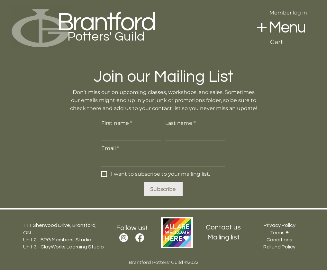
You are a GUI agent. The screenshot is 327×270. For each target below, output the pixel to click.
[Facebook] (139, 237)
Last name (180, 123)
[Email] (161, 160)
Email (110, 148)
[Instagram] (123, 237)
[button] (262, 27)
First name (116, 123)
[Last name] (193, 135)
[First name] (129, 135)
